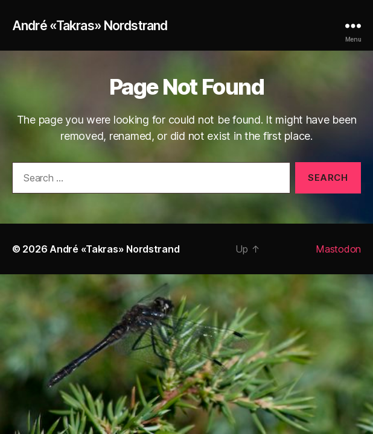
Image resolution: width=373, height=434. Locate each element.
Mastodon (338, 249)
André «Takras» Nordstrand (89, 25)
